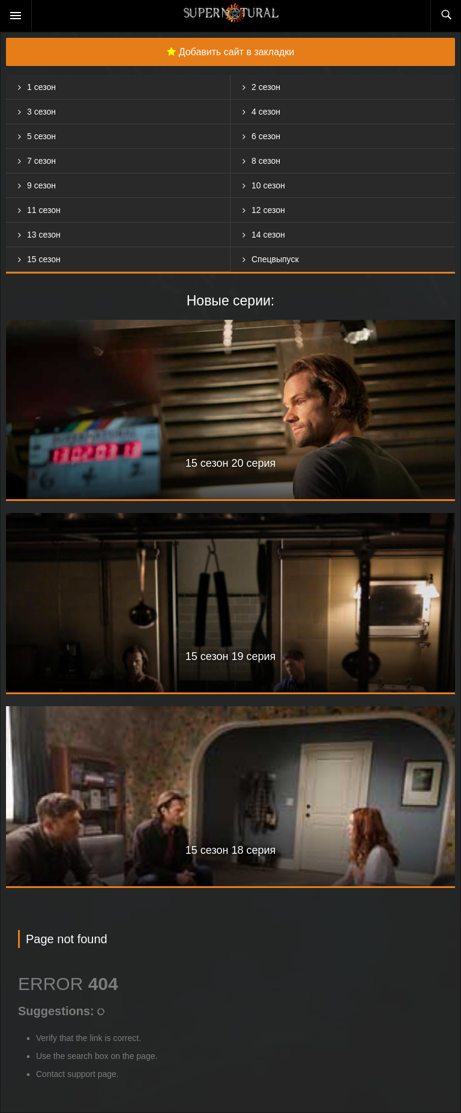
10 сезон (268, 185)
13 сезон (44, 234)
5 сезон (41, 136)
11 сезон (44, 210)
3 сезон (41, 111)
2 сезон (266, 87)
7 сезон (41, 161)
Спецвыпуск (275, 259)
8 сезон (266, 161)
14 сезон (268, 234)
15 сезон (44, 259)
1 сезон (41, 87)
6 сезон (266, 136)
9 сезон (41, 185)
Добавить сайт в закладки (231, 52)
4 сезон (266, 111)
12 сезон (268, 210)
